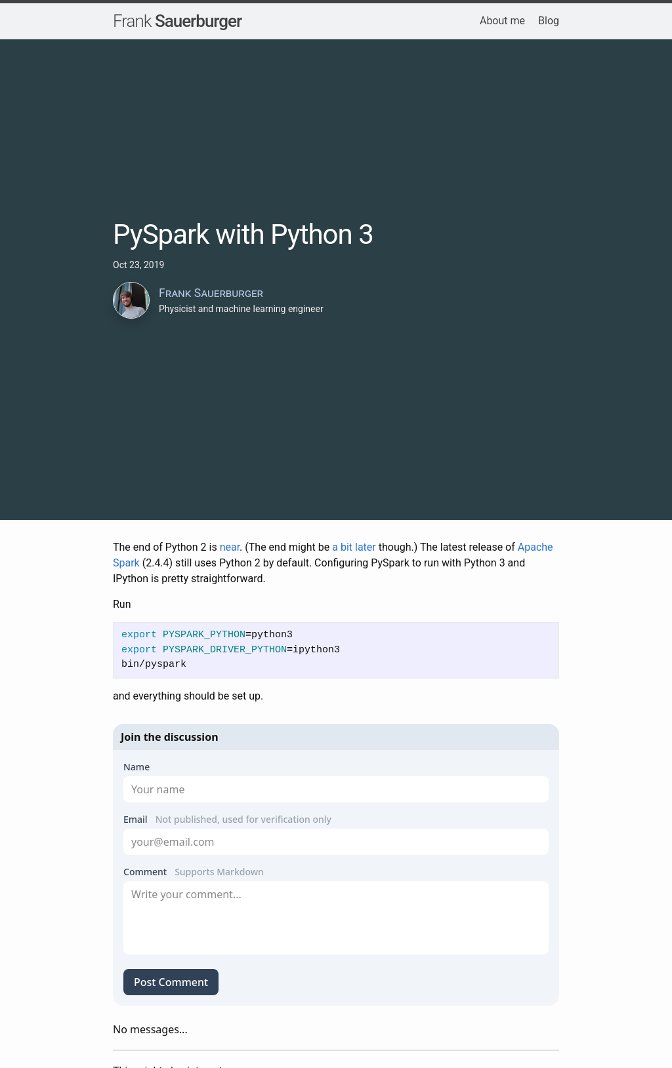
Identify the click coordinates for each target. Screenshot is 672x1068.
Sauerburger (177, 21)
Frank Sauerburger (211, 293)
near (230, 547)
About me (502, 20)
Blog (548, 20)
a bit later (353, 547)
